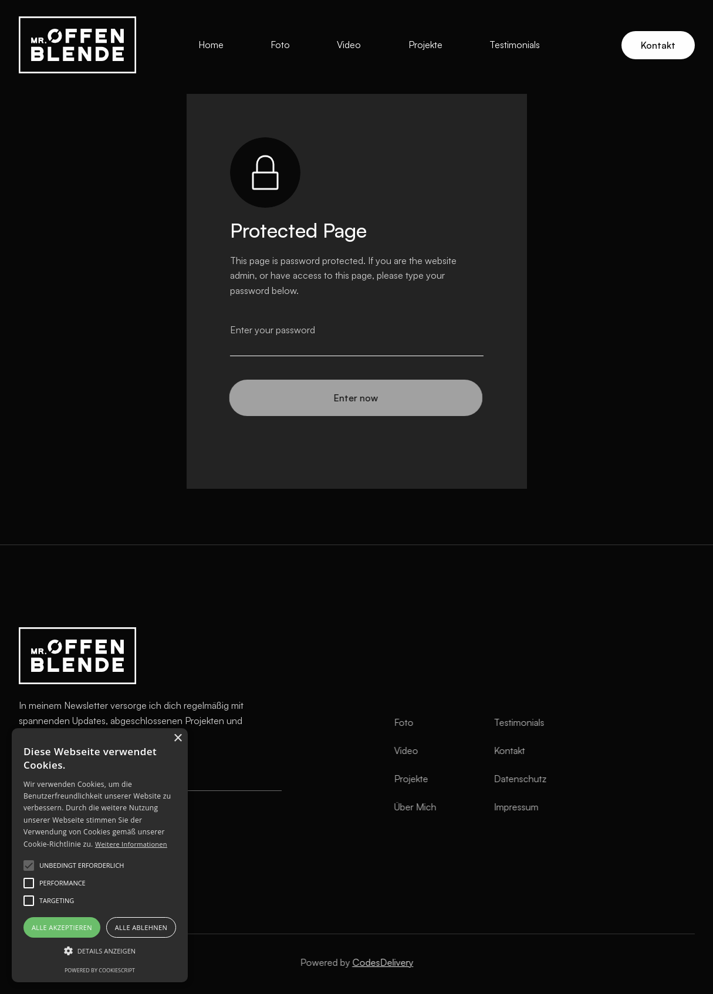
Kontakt (658, 45)
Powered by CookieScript (100, 970)
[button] (99, 951)
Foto (280, 44)
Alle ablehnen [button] (141, 927)
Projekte (425, 44)
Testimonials (514, 44)
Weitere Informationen (131, 844)
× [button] (177, 738)
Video (349, 44)
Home (211, 44)
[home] (77, 44)
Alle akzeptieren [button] (62, 927)
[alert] (100, 855)
